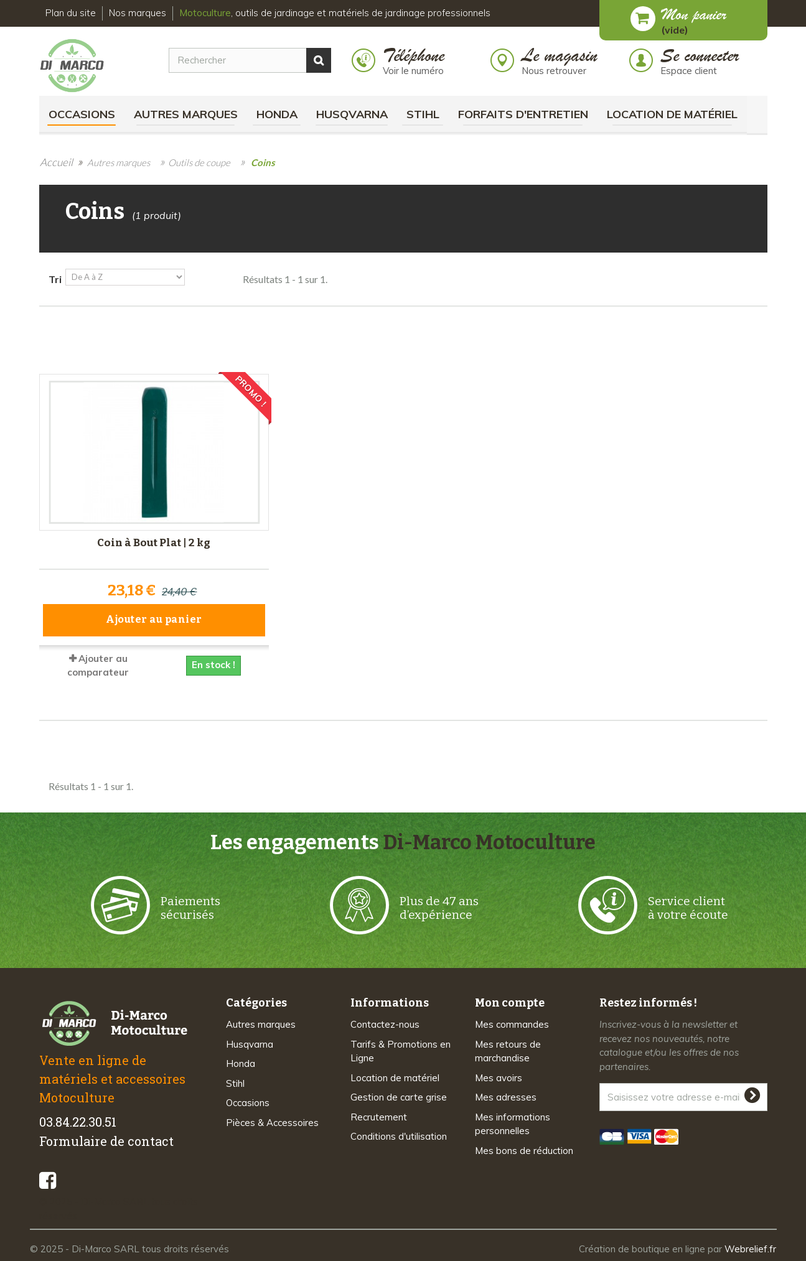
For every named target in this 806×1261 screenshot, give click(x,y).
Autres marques (186, 114)
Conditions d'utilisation (398, 1136)
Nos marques (137, 13)
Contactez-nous (384, 1024)
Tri (55, 279)
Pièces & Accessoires (272, 1121)
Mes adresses (506, 1096)
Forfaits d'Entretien (523, 114)
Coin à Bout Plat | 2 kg (153, 542)
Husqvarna (352, 114)
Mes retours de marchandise (508, 1050)
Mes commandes (512, 1024)
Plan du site (70, 13)
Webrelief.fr (750, 1248)
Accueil (56, 162)
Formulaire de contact (106, 1140)
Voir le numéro (413, 71)
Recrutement (378, 1116)
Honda (277, 114)
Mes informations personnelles (512, 1123)
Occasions (82, 114)
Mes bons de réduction (524, 1149)
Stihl (422, 114)
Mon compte (510, 1002)
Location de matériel (672, 114)
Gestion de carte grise (398, 1096)
